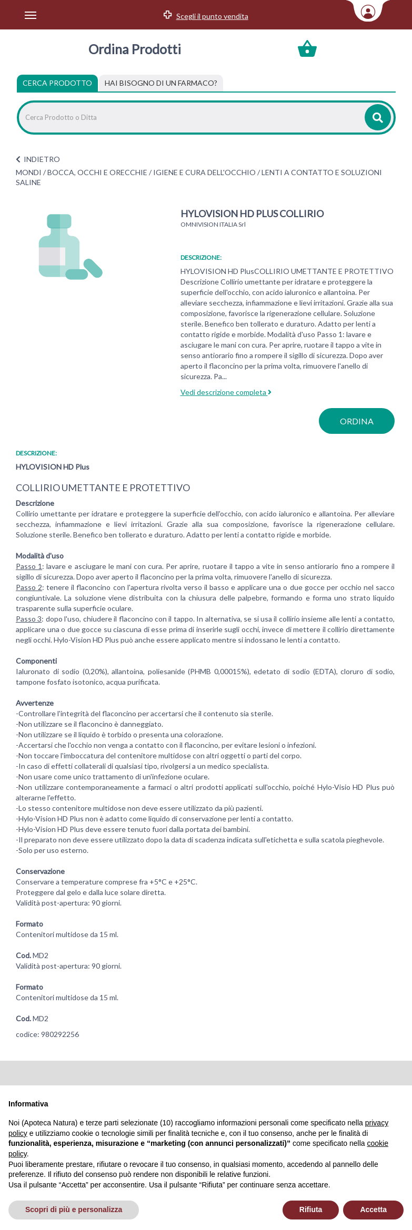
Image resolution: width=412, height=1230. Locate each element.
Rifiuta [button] (311, 1209)
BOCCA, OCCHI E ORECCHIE (97, 172)
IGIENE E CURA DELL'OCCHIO (204, 172)
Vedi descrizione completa (226, 392)
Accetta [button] (373, 1209)
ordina (357, 421)
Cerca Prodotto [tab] (57, 82)
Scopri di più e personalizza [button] (73, 1209)
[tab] (161, 83)
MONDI (29, 172)
